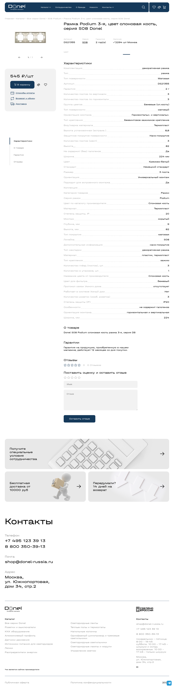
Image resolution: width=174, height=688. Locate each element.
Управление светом (83, 651)
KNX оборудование (17, 631)
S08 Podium (55, 19)
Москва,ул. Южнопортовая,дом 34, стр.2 (27, 582)
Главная (9, 19)
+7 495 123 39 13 (25, 540)
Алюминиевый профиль (20, 635)
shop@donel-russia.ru (29, 562)
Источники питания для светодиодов (29, 644)
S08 (85, 42)
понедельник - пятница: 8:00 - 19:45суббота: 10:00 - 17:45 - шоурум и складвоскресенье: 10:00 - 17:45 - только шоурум (152, 645)
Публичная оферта (17, 682)
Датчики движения (17, 640)
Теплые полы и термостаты (88, 627)
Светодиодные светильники (89, 642)
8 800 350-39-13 (25, 546)
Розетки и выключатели (20, 627)
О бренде (80, 7)
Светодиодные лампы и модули (91, 646)
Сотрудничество (63, 7)
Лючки (9, 648)
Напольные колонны (84, 631)
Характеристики (23, 141)
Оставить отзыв (79, 419)
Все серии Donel (36, 19)
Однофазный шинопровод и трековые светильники (95, 636)
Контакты (107, 7)
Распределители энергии (21, 652)
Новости (94, 7)
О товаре (19, 148)
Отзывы (18, 162)
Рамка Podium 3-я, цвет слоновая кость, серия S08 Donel (97, 19)
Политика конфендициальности (91, 682)
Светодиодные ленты (84, 623)
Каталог (45, 7)
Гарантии (19, 155)
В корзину (22, 84)
